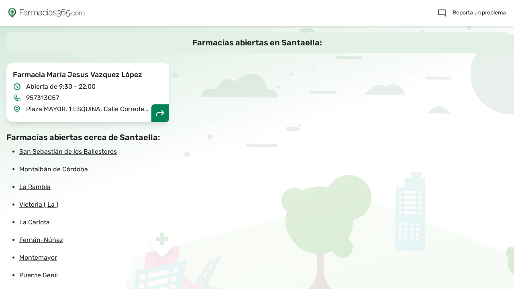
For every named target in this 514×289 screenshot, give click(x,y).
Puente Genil (38, 275)
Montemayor (38, 257)
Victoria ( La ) (38, 204)
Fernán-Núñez (41, 240)
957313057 (42, 98)
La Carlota (34, 222)
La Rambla (35, 187)
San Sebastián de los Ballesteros (68, 151)
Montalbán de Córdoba (53, 169)
